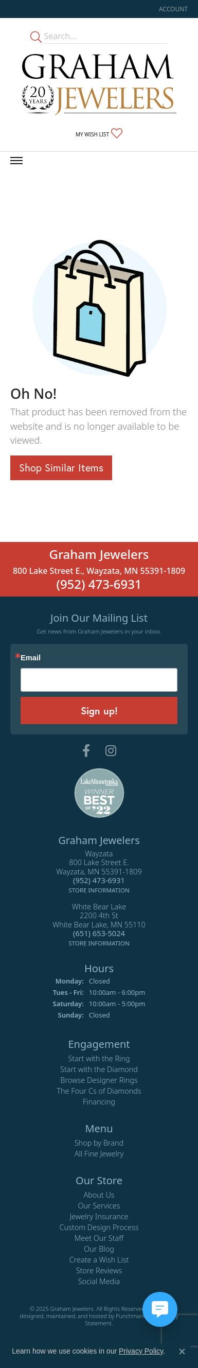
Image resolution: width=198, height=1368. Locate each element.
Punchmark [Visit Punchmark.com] (130, 1316)
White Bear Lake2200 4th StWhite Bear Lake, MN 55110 (99, 925)
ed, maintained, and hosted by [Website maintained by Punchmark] (76, 1316)
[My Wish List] (99, 134)
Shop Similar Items (61, 468)
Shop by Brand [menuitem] (99, 1143)
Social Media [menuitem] (99, 1282)
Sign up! (99, 710)
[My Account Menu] (173, 9)
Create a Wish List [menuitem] (99, 1260)
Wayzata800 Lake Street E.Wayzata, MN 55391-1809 (98, 872)
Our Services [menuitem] (99, 1206)
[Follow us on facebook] (86, 751)
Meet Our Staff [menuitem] (99, 1238)
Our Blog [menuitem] (99, 1249)
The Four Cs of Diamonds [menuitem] (99, 1091)
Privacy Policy (141, 1351)
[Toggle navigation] (16, 160)
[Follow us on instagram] (110, 751)
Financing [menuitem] (99, 1102)
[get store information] (99, 889)
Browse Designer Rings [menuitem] (98, 1080)
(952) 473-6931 (98, 583)
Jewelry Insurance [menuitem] (98, 1217)
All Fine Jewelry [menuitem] (99, 1154)
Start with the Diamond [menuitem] (99, 1070)
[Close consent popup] (182, 1351)
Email (31, 658)
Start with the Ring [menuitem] (99, 1059)
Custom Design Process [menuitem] (98, 1228)
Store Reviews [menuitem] (99, 1271)
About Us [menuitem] (98, 1195)
